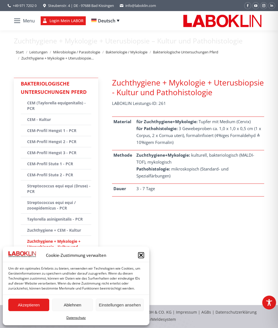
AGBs (206, 312)
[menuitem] (105, 21)
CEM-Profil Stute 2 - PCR (50, 174)
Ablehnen (72, 305)
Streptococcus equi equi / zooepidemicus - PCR (51, 205)
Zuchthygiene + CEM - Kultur (54, 230)
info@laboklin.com (137, 5)
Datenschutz (76, 317)
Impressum (186, 312)
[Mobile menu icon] (24, 21)
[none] (105, 21)
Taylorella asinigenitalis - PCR (55, 219)
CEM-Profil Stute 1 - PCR (50, 163)
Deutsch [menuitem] (106, 21)
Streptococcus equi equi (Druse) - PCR (58, 188)
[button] (141, 255)
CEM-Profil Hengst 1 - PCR (51, 130)
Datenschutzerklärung (236, 312)
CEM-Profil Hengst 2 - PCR (51, 141)
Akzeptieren (29, 305)
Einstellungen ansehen (120, 305)
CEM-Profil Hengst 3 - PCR (51, 152)
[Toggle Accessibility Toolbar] (269, 302)
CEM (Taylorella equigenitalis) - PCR (56, 105)
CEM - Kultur (39, 119)
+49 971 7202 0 (25, 5)
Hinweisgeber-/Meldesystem (149, 319)
